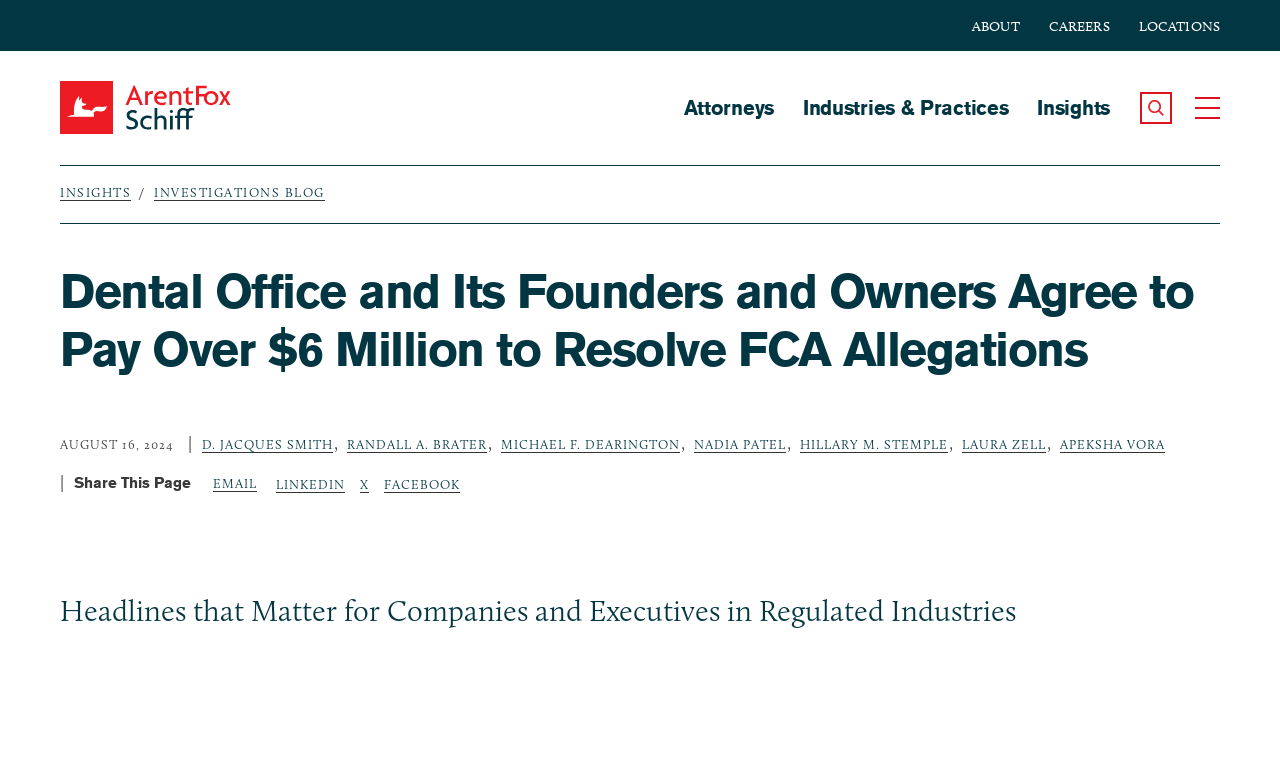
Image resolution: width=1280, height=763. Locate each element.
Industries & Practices (905, 107)
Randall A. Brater (417, 444)
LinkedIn (310, 484)
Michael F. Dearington (590, 444)
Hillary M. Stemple (874, 444)
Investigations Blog (239, 192)
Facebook (422, 484)
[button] (1156, 108)
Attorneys (729, 107)
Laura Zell (1004, 444)
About (996, 26)
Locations (1179, 26)
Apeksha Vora (1112, 444)
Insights (1073, 107)
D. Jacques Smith (267, 444)
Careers (1079, 26)
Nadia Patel (740, 444)
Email (235, 483)
